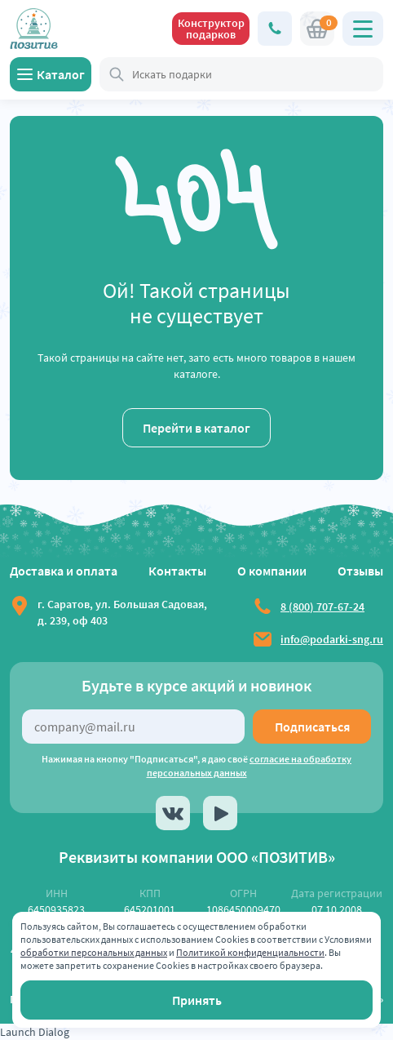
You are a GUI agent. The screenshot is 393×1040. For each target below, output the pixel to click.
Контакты (177, 570)
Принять (197, 1000)
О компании (272, 570)
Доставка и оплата (63, 570)
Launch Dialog (34, 1031)
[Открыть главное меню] (362, 28)
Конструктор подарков (211, 29)
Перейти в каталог (196, 428)
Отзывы (360, 570)
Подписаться (312, 726)
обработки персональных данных (93, 952)
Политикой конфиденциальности (250, 952)
